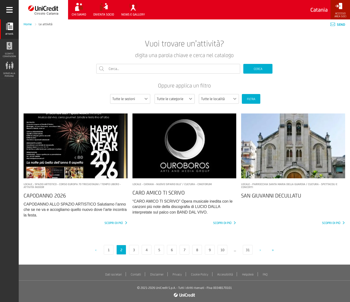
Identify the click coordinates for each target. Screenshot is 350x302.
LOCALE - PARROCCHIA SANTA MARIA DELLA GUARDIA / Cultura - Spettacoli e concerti (289, 185)
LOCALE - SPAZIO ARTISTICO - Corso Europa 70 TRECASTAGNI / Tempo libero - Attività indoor (72, 185)
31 (248, 250)
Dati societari (113, 274)
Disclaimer (157, 274)
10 (222, 250)
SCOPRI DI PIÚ (114, 223)
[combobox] (130, 99)
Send (337, 24)
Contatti (136, 274)
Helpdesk (248, 274)
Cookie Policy (199, 274)
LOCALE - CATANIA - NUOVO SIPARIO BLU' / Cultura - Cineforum (172, 184)
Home (28, 24)
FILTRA (251, 99)
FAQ (265, 274)
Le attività (45, 24)
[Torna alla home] (43, 9)
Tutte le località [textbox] (213, 99)
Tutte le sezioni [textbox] (123, 99)
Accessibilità (225, 274)
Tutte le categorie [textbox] (170, 99)
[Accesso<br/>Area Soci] (340, 10)
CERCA (258, 69)
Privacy (177, 274)
